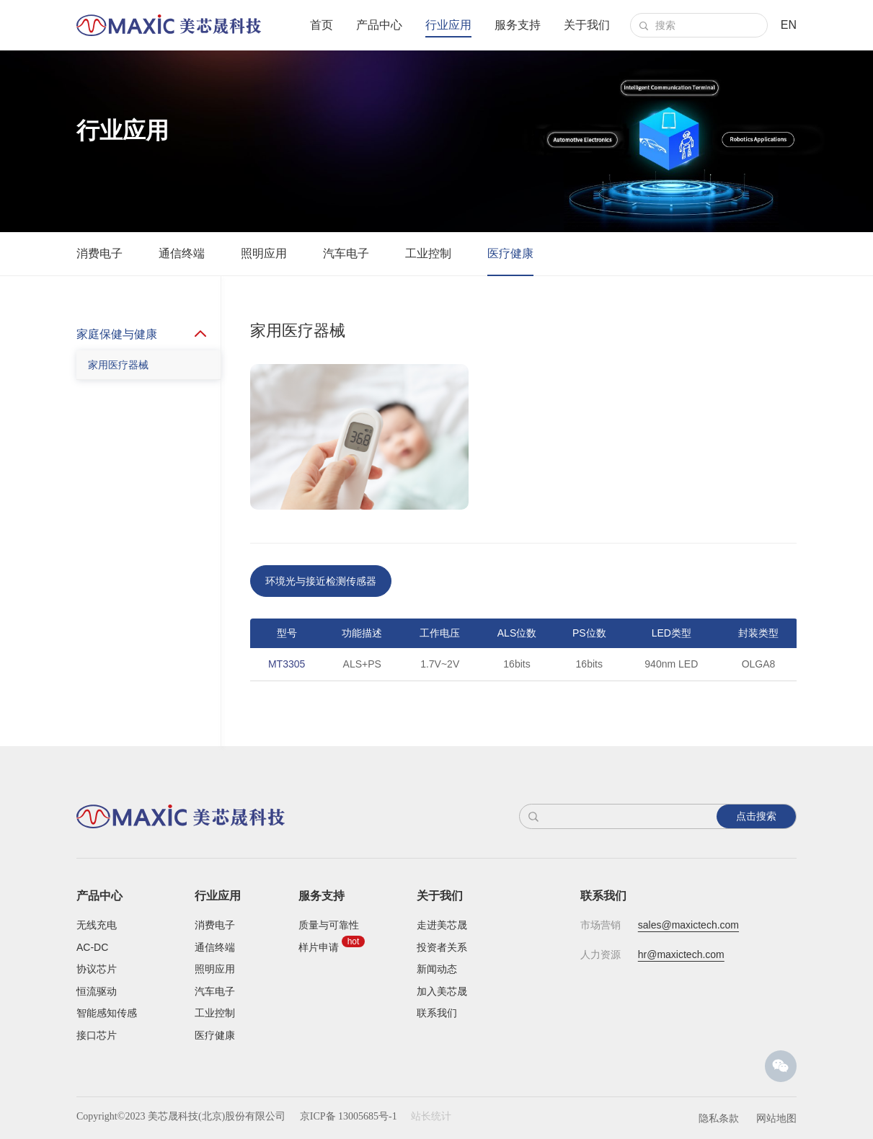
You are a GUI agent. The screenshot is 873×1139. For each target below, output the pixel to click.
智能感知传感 (106, 1013)
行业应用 (448, 25)
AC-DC (92, 947)
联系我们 (437, 1013)
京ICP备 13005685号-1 (348, 1116)
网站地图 (776, 1118)
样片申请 (318, 947)
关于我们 (587, 25)
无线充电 (96, 925)
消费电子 (99, 253)
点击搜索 (756, 816)
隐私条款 (719, 1118)
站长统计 (431, 1116)
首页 (321, 25)
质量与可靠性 (328, 925)
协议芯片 (96, 969)
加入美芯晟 (442, 991)
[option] (523, 683)
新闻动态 (437, 969)
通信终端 (182, 253)
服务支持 (518, 25)
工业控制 (428, 253)
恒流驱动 (96, 991)
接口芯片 (96, 1035)
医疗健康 (510, 253)
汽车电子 (346, 253)
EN (789, 25)
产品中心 (379, 25)
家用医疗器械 (118, 393)
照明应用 (264, 253)
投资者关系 (442, 947)
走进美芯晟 (442, 925)
